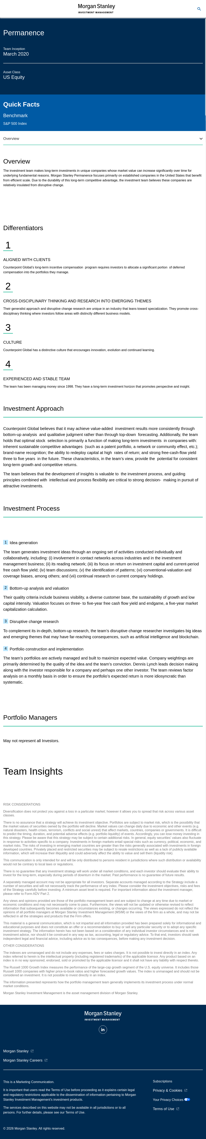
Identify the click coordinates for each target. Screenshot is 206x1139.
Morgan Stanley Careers (22, 1060)
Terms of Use (163, 1109)
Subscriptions (162, 1081)
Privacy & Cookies (167, 1090)
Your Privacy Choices (171, 1099)
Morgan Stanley (16, 1051)
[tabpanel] (103, 268)
